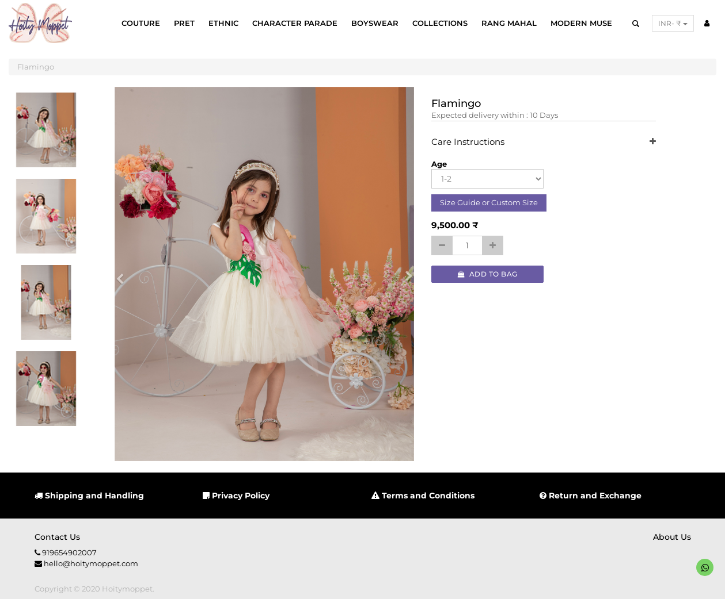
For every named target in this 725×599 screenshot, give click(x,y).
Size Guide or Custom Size (489, 202)
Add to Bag (488, 274)
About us (672, 537)
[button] (124, 274)
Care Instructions (543, 142)
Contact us (57, 537)
